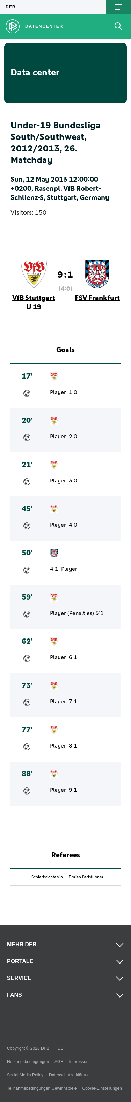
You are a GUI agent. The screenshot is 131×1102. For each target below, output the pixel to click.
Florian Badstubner (85, 877)
